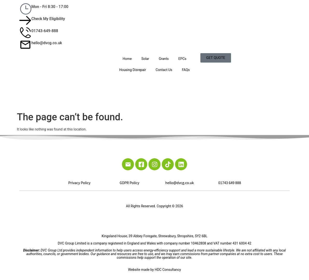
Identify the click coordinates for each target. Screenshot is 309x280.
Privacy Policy (79, 183)
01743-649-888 (44, 31)
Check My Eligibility (48, 18)
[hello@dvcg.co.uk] (25, 45)
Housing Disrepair (132, 70)
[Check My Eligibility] (25, 20)
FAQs (186, 70)
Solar (145, 59)
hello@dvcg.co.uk (46, 43)
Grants (164, 59)
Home (127, 59)
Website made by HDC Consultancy (154, 270)
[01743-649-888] (25, 33)
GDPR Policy (129, 183)
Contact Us (164, 70)
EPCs (182, 59)
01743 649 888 (229, 183)
